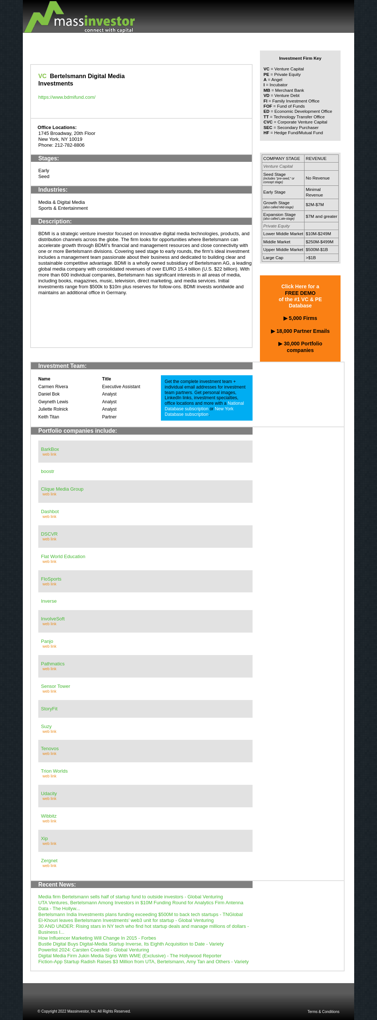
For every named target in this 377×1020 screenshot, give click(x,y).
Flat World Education (63, 556)
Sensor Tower (55, 686)
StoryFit (49, 708)
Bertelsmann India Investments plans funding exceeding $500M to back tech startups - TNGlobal (140, 914)
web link (50, 454)
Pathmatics (52, 663)
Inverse (49, 601)
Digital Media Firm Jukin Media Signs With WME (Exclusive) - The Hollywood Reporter (130, 955)
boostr (47, 471)
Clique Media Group (62, 489)
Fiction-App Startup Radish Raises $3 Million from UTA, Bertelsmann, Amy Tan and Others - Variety (143, 961)
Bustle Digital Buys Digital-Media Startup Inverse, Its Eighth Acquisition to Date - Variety (130, 944)
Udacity (49, 793)
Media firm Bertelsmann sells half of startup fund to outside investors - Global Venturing (130, 896)
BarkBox (50, 449)
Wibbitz (49, 816)
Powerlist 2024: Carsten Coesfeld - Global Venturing (93, 950)
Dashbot (50, 511)
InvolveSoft (52, 619)
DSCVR (49, 534)
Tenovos (50, 748)
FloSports (51, 579)
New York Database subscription (199, 411)
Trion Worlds (54, 771)
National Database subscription (204, 406)
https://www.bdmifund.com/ (66, 97)
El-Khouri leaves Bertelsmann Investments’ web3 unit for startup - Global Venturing (126, 920)
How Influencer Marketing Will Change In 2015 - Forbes (97, 938)
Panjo (47, 641)
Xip (44, 838)
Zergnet (49, 860)
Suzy (46, 726)
